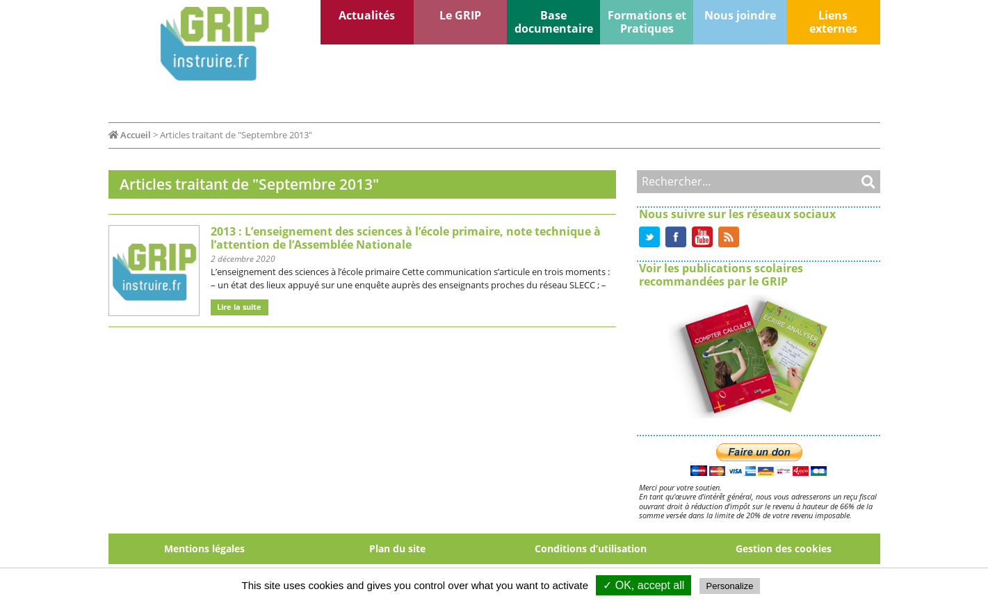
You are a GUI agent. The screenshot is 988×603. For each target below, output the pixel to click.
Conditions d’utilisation (591, 548)
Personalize (730, 586)
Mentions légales (204, 548)
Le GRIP (460, 15)
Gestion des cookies (784, 548)
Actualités (367, 15)
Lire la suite (239, 307)
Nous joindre (740, 15)
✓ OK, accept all (643, 585)
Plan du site (397, 548)
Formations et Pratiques (647, 22)
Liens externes (833, 22)
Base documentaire (554, 22)
